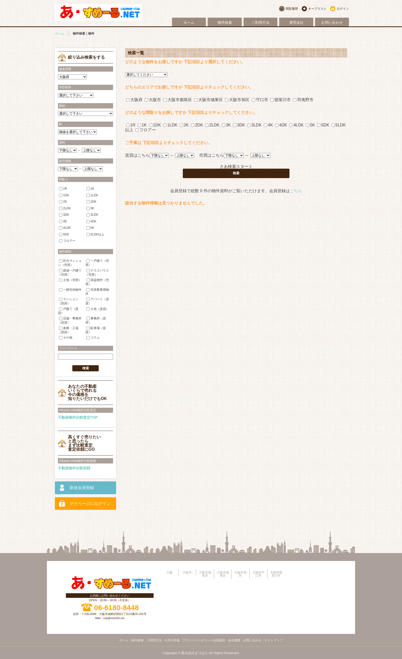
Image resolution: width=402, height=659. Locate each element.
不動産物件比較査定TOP (78, 417)
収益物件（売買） (97, 282)
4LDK (296, 125)
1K (142, 125)
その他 (65, 337)
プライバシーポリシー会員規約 (203, 640)
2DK (197, 125)
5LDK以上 (95, 234)
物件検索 (225, 22)
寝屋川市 (280, 100)
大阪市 (153, 100)
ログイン (343, 8)
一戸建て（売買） (97, 262)
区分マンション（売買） (70, 262)
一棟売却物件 (70, 289)
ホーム (189, 22)
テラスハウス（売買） (97, 272)
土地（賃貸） (97, 308)
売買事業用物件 (97, 291)
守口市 (260, 100)
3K (226, 125)
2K (184, 125)
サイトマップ (273, 640)
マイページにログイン (89, 503)
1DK (155, 125)
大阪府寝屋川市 (276, 574)
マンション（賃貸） (68, 301)
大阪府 (134, 100)
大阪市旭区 (237, 100)
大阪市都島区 (177, 100)
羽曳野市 (303, 100)
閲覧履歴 (292, 8)
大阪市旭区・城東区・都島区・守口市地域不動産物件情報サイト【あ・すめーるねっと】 (98, 12)
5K (310, 125)
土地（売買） (70, 280)
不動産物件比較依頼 (74, 468)
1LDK (170, 125)
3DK (239, 125)
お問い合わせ (332, 22)
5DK (323, 125)
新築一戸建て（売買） (70, 272)
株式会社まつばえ (194, 653)
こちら (296, 191)
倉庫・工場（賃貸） (68, 329)
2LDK (212, 125)
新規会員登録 (81, 487)
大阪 (169, 572)
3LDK (254, 125)
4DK (281, 125)
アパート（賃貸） (97, 301)
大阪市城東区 (208, 100)
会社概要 (234, 640)
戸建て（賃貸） (68, 310)
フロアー (145, 130)
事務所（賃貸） (95, 320)
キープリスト (317, 8)
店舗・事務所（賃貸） (70, 320)
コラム (93, 337)
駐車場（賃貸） (95, 329)
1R (130, 125)
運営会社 (296, 22)
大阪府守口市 (258, 574)
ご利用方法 (260, 22)
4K (268, 125)
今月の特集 (172, 640)
